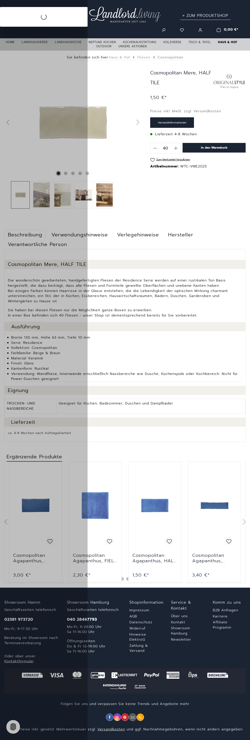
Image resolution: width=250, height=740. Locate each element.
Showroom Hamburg (180, 631)
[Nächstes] (138, 123)
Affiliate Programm (222, 625)
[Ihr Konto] (200, 29)
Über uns (179, 616)
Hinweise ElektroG (137, 637)
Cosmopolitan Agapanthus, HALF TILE (154, 558)
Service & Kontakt (181, 605)
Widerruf (137, 628)
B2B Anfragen (225, 610)
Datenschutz (140, 622)
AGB (133, 616)
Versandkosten (111, 729)
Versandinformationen (172, 123)
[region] (125, 522)
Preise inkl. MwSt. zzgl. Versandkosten (185, 111)
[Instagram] (117, 717)
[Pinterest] (125, 717)
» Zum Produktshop (205, 15)
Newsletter (181, 639)
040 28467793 (82, 619)
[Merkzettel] (182, 29)
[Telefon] (140, 717)
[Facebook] (109, 717)
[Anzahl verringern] (155, 148)
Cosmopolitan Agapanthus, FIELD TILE (95, 558)
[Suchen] (163, 29)
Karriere (220, 616)
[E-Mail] (132, 717)
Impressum (139, 610)
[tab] (138, 235)
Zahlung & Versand (138, 648)
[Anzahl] (165, 148)
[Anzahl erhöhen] (176, 148)
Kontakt (178, 622)
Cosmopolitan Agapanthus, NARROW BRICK (211, 558)
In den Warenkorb (214, 147)
